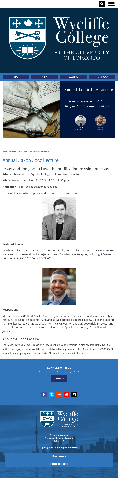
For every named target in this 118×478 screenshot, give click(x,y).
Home (5, 151)
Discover (12, 151)
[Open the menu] (111, 4)
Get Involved (102, 77)
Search (102, 4)
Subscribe (73, 77)
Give (16, 77)
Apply (44, 77)
